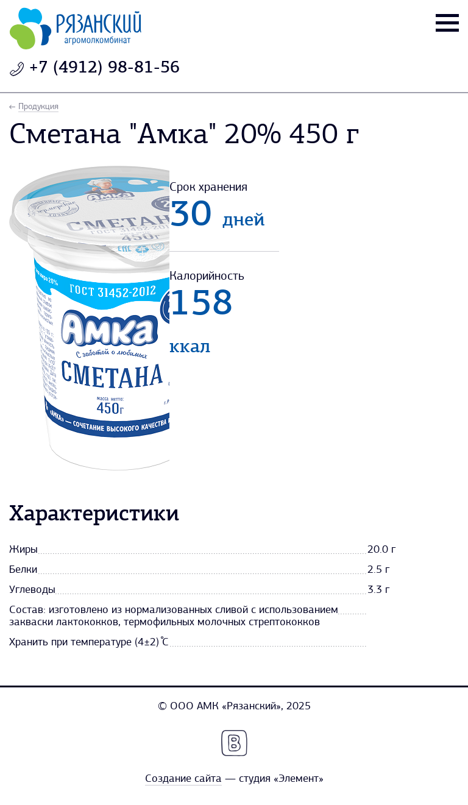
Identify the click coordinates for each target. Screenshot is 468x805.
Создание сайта (183, 779)
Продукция (38, 107)
